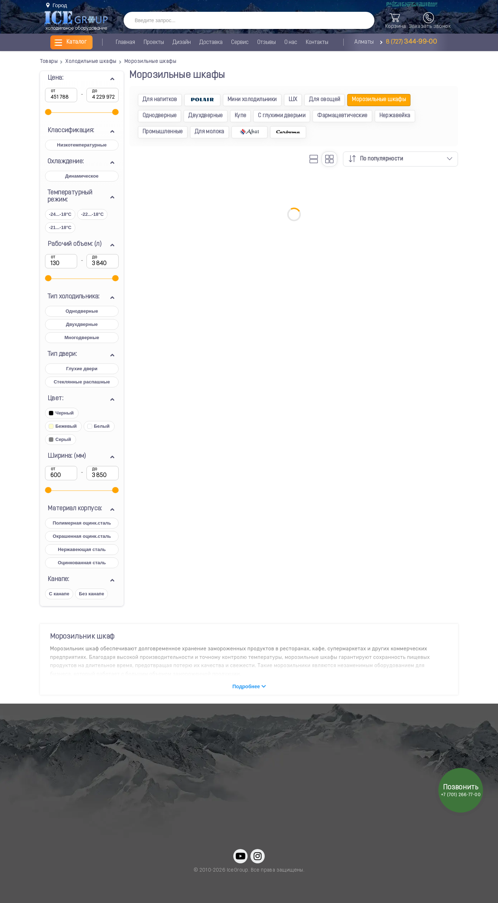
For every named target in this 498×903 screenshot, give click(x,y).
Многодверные (81, 337)
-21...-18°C (60, 227)
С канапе (59, 593)
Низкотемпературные (82, 145)
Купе (240, 116)
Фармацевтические (342, 116)
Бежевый (63, 426)
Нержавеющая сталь (82, 549)
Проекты (154, 42)
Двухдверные (82, 324)
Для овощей (324, 100)
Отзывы (266, 42)
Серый (60, 439)
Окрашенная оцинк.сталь (82, 536)
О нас (290, 42)
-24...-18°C (60, 214)
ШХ (293, 100)
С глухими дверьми (281, 116)
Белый (98, 426)
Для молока (209, 132)
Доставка (211, 42)
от (53, 91)
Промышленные (163, 132)
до (94, 91)
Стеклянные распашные (82, 381)
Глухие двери (82, 368)
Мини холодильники (252, 100)
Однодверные (81, 311)
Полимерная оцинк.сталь (82, 523)
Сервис (240, 42)
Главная (125, 42)
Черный (61, 413)
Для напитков (160, 100)
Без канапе (91, 593)
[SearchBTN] (362, 21)
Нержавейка (394, 116)
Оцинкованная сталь (82, 562)
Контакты (317, 42)
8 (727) (410, 42)
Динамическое (81, 176)
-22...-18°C (92, 214)
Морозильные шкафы (379, 100)
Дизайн (182, 42)
